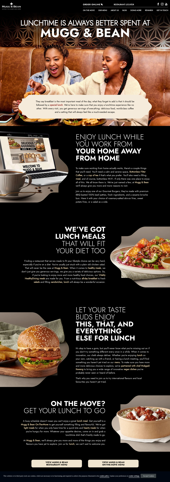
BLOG (124, 10)
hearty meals (90, 428)
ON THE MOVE (89, 10)
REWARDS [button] (149, 10)
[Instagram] (162, 3)
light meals (29, 428)
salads (37, 282)
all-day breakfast (89, 278)
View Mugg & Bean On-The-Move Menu (113, 463)
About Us (115, 10)
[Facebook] (158, 3)
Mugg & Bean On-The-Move (34, 424)
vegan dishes (130, 369)
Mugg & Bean (142, 182)
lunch (66, 282)
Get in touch (162, 10)
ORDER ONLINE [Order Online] (91, 4)
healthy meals (94, 268)
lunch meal (82, 421)
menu (117, 362)
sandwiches (56, 282)
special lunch (56, 105)
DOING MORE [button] (135, 10)
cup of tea (93, 175)
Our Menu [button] (102, 10)
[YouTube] (166, 3)
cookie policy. (104, 476)
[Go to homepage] (27, 6)
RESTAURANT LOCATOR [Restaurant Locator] (124, 4)
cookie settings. (134, 476)
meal (78, 178)
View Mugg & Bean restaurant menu (57, 463)
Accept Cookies (148, 476)
